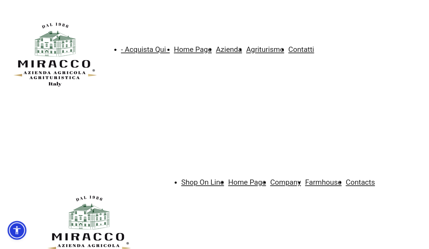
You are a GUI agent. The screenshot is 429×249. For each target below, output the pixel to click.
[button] (17, 230)
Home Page (193, 49)
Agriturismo (265, 49)
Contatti (301, 49)
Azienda (229, 49)
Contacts (360, 182)
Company (285, 182)
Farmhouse (323, 182)
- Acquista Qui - (145, 49)
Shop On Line (202, 182)
